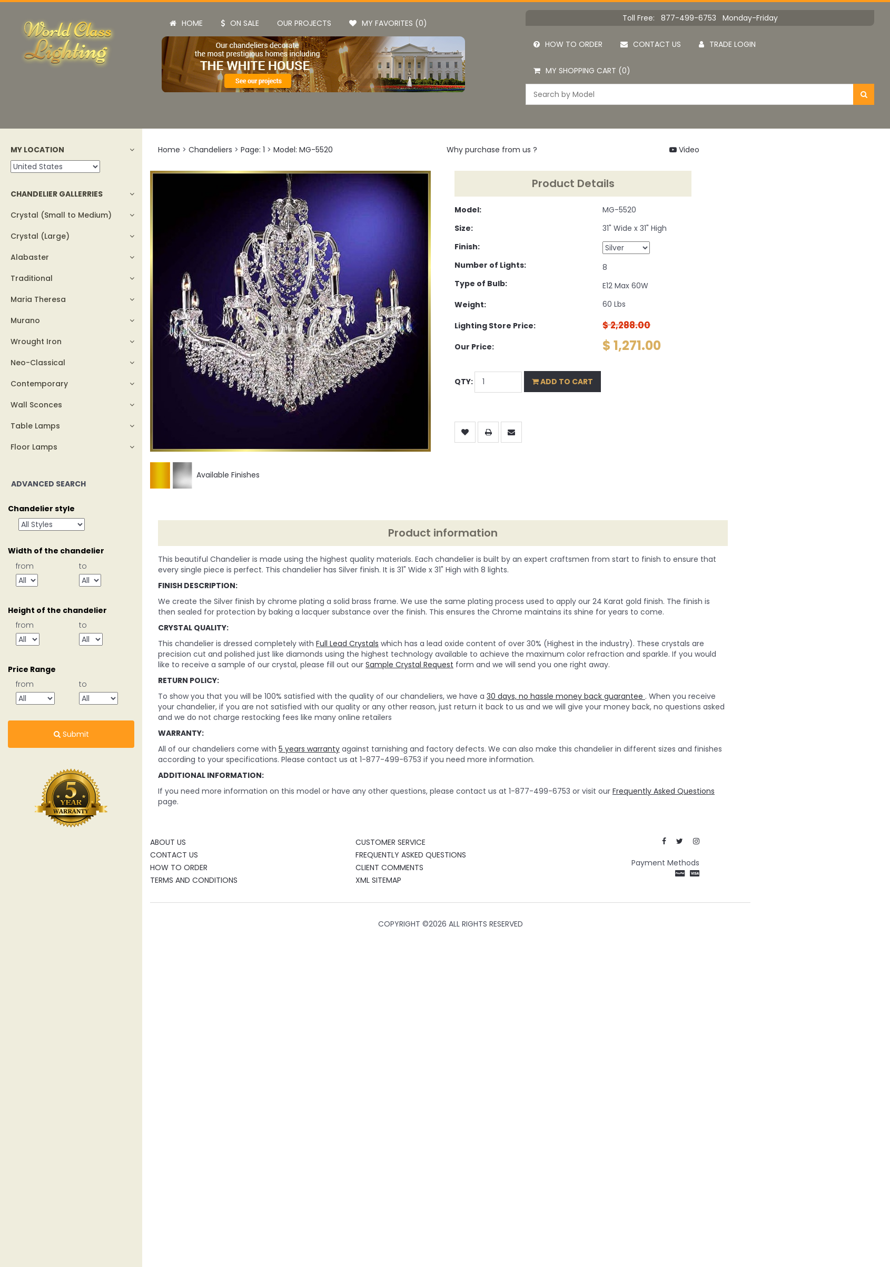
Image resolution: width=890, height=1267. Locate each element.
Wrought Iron (36, 341)
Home (186, 23)
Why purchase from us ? (492, 149)
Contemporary (39, 383)
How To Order (178, 867)
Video (684, 149)
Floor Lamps (34, 447)
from (25, 566)
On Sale (240, 23)
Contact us (650, 44)
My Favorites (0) (388, 23)
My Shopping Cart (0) (581, 70)
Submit (71, 734)
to (83, 566)
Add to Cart (562, 381)
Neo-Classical (38, 362)
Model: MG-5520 (303, 149)
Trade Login (727, 44)
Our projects (304, 23)
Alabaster (30, 257)
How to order (567, 44)
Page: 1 (253, 149)
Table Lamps (35, 426)
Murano (25, 320)
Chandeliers (210, 149)
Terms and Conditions (194, 880)
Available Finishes (205, 475)
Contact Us (174, 855)
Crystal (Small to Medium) (61, 215)
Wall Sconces (36, 404)
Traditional (32, 278)
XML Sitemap (378, 880)
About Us (168, 842)
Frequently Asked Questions (410, 855)
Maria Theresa (38, 299)
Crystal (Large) (40, 236)
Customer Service (390, 842)
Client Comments (389, 867)
